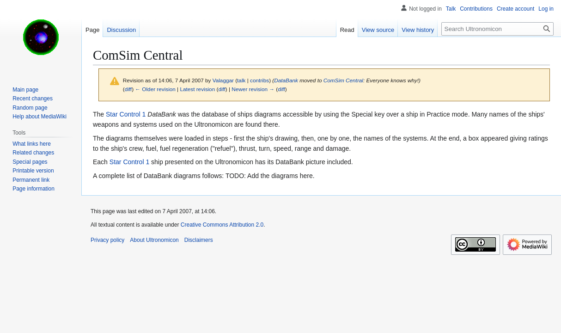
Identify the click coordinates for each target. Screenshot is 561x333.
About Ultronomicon (154, 240)
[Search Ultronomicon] (497, 29)
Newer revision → (253, 89)
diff (128, 89)
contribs (259, 80)
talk (241, 80)
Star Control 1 (126, 114)
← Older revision (155, 89)
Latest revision (197, 89)
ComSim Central (343, 80)
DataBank (286, 80)
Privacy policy (107, 240)
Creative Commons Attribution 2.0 (222, 225)
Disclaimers (198, 240)
